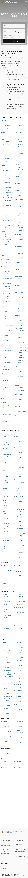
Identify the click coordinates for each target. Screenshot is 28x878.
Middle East (4, 562)
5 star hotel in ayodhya (20, 856)
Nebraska (17, 183)
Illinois (3, 378)
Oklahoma (17, 262)
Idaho (2, 373)
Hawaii (3, 366)
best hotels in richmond (20, 849)
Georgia (3, 355)
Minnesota (17, 151)
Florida (3, 266)
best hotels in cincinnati (20, 847)
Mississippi (17, 158)
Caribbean (4, 623)
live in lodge (3, 866)
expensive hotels (18, 859)
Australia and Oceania (7, 591)
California (3, 165)
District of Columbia (6, 259)
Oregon (17, 269)
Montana (17, 176)
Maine (2, 419)
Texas (16, 335)
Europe (3, 434)
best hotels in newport (20, 851)
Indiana (3, 384)
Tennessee (17, 315)
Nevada (17, 190)
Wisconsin (17, 406)
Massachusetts (18, 129)
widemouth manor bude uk (7, 871)
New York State (19, 220)
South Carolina (19, 292)
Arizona (3, 139)
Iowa (2, 394)
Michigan (17, 139)
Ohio (16, 250)
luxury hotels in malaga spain (20, 841)
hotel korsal (3, 868)
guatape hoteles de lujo (6, 842)
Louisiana (3, 412)
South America (5, 581)
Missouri (17, 164)
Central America (6, 748)
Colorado (3, 231)
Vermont (17, 381)
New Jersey (18, 204)
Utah (16, 366)
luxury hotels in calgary (6, 856)
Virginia (17, 385)
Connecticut (4, 251)
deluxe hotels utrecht (6, 840)
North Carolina (18, 234)
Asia (2, 639)
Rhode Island (18, 285)
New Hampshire (19, 199)
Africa (3, 759)
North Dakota (18, 246)
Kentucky (3, 402)
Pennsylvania (18, 276)
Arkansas (3, 156)
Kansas (3, 398)
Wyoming (17, 415)
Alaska (3, 132)
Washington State (19, 394)
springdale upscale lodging (5, 850)
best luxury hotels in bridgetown (6, 846)
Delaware (3, 255)
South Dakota (18, 308)
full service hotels (19, 844)
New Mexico (18, 210)
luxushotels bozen (5, 853)
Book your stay (13, 41)
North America (5, 718)
